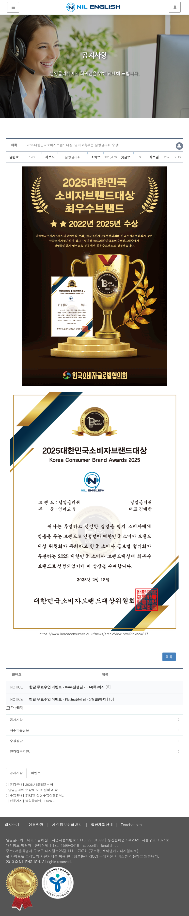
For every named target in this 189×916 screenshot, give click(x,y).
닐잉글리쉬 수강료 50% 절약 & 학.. (34, 789)
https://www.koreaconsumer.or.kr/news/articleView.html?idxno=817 (94, 633)
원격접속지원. (20, 751)
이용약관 (36, 824)
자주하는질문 (19, 730)
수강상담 (16, 740)
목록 (169, 656)
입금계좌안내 (102, 824)
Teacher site (131, 824)
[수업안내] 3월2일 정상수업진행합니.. (36, 795)
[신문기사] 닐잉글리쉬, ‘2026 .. (31, 800)
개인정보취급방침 (67, 824)
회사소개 (12, 824)
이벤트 (36, 772)
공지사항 (16, 719)
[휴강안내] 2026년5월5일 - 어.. (32, 784)
